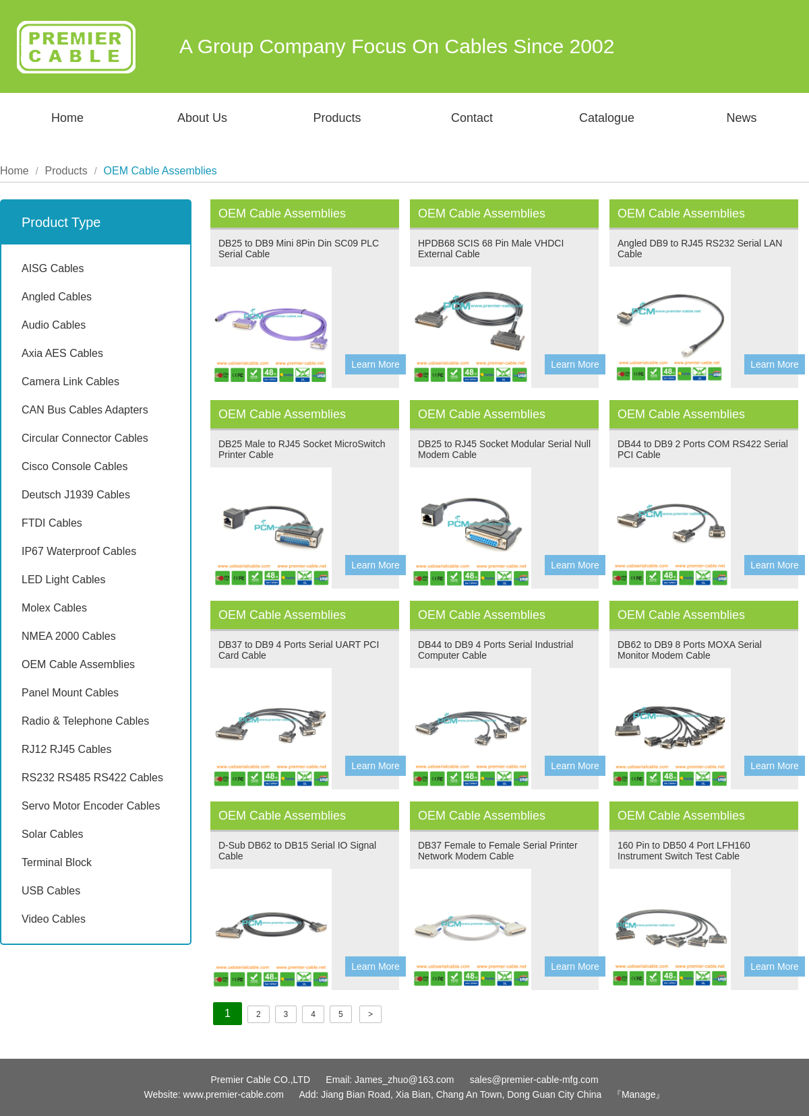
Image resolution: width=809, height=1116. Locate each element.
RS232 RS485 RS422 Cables (92, 777)
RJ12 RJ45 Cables (66, 749)
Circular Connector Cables (85, 438)
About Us (202, 118)
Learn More (375, 364)
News (741, 118)
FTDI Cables (52, 523)
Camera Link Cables (70, 381)
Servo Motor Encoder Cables (91, 806)
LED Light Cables (64, 579)
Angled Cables (57, 296)
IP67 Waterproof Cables (79, 551)
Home (67, 118)
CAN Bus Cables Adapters (85, 410)
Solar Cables (53, 834)
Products (337, 118)
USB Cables (51, 890)
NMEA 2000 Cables (69, 636)
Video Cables (54, 919)
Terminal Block (57, 862)
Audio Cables (54, 325)
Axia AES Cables (62, 353)
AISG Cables (53, 268)
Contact (472, 118)
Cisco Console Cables (74, 466)
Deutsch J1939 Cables (76, 494)
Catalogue (606, 118)
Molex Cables (54, 608)
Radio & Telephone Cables (85, 721)
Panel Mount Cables (70, 692)
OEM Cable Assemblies (78, 664)
